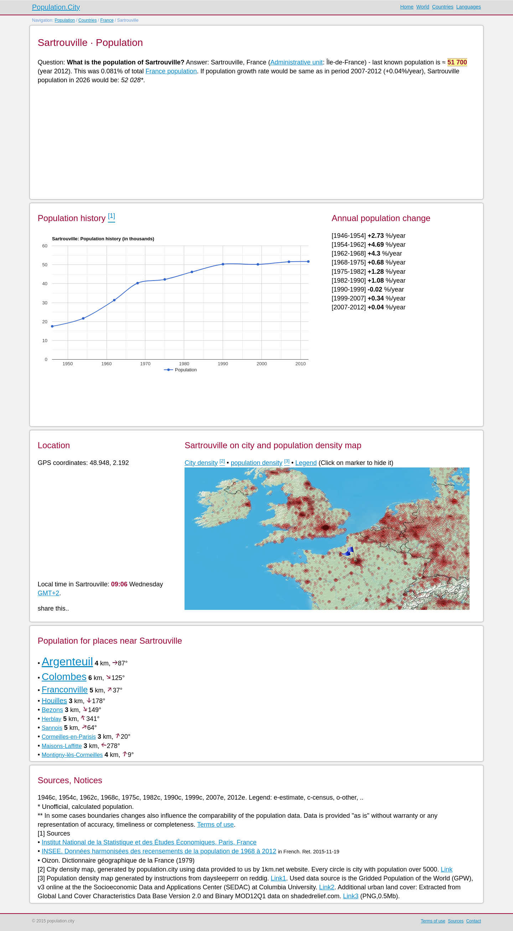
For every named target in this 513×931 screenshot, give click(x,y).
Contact (473, 921)
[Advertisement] (251, 141)
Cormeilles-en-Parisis (69, 737)
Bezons (52, 709)
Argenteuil (67, 661)
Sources (455, 921)
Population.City (56, 7)
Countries (443, 7)
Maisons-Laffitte (62, 746)
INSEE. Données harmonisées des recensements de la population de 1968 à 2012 (159, 851)
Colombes (64, 676)
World (422, 7)
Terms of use (215, 824)
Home (406, 7)
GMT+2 (48, 593)
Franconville (65, 689)
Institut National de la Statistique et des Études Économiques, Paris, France (149, 842)
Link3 (350, 896)
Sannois (52, 728)
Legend (306, 462)
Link (446, 869)
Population (65, 20)
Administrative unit (296, 62)
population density (257, 462)
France (106, 20)
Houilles (54, 701)
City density (201, 462)
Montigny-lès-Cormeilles (72, 755)
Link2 (327, 887)
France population (171, 71)
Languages (468, 7)
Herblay (51, 719)
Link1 (278, 878)
